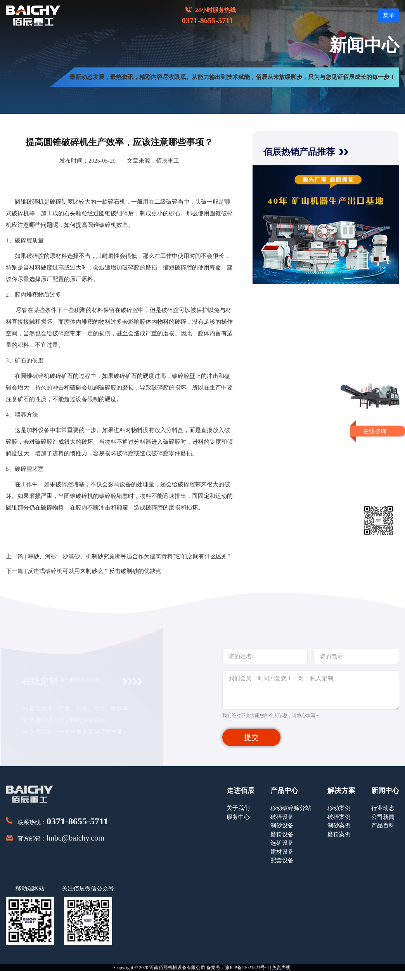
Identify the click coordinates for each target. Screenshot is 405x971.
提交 (251, 737)
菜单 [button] (389, 15)
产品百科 (383, 825)
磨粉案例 (339, 834)
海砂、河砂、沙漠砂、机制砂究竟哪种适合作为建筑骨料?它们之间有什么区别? (129, 556)
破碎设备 (282, 817)
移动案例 (339, 808)
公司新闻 (383, 817)
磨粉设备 (282, 834)
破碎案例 (339, 817)
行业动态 (383, 808)
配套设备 (282, 860)
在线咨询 (379, 431)
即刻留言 (378, 461)
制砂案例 (339, 825)
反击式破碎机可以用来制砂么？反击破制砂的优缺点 (94, 571)
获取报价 (378, 447)
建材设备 (282, 852)
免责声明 (281, 967)
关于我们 (238, 808)
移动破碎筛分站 (290, 808)
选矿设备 (282, 843)
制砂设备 (282, 825)
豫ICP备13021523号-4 (247, 967)
